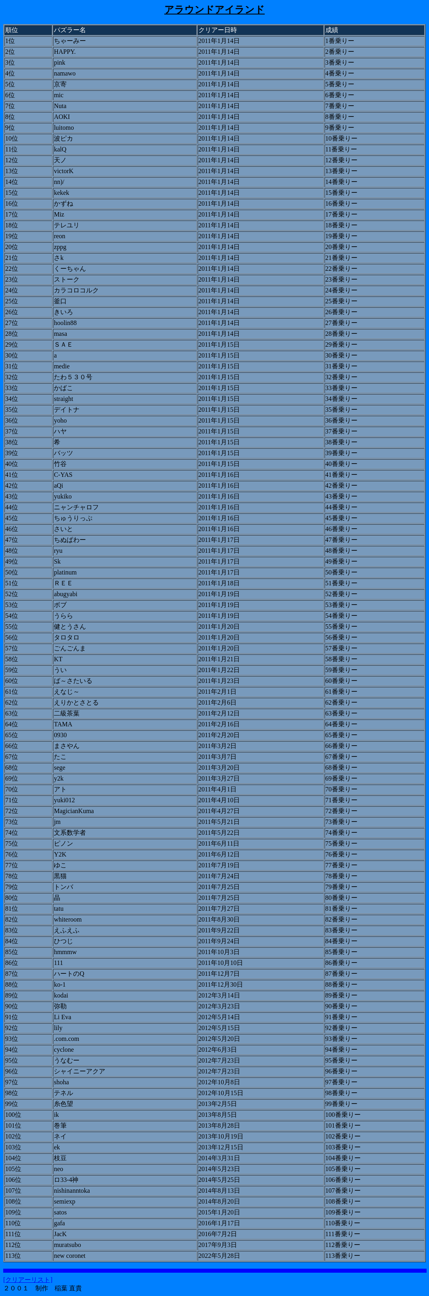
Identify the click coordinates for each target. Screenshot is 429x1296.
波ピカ (63, 138)
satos (60, 1212)
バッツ (63, 453)
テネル (63, 1093)
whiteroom (68, 919)
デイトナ (67, 409)
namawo (65, 73)
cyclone (64, 1049)
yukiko (63, 496)
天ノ (60, 160)
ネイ (60, 1136)
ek (57, 1147)
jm (57, 821)
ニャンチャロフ (76, 507)
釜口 (60, 301)
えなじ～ (67, 691)
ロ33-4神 (66, 1179)
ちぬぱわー (70, 539)
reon (59, 236)
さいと (63, 528)
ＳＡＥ (63, 344)
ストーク (67, 279)
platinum (65, 572)
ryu (58, 550)
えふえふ (67, 930)
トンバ (63, 886)
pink (59, 62)
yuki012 (64, 800)
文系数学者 (70, 832)
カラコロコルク (76, 290)
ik (56, 1114)
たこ (60, 756)
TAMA (63, 724)
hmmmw (65, 951)
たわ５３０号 (73, 377)
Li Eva (62, 1017)
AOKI (62, 116)
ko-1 (59, 984)
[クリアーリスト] (28, 1279)
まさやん (67, 745)
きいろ (63, 312)
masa (60, 333)
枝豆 (60, 1158)
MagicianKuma (74, 810)
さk (58, 257)
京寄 (60, 84)
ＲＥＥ (63, 583)
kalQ (60, 149)
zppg (60, 246)
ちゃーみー (70, 40)
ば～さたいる (73, 680)
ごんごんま (70, 648)
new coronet (70, 1255)
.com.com (66, 1038)
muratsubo (67, 1244)
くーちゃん (70, 268)
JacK (60, 1234)
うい (60, 669)
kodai (61, 995)
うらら (63, 615)
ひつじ (63, 941)
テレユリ (67, 225)
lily (58, 1027)
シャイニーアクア (79, 1071)
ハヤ (60, 431)
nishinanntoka (72, 1190)
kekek (61, 192)
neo (58, 1168)
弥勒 (60, 1006)
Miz (59, 214)
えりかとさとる (76, 702)
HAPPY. (65, 51)
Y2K (60, 854)
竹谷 (60, 463)
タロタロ (67, 637)
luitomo (64, 127)
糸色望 (63, 1103)
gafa (59, 1223)
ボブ (60, 604)
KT (58, 659)
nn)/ (59, 181)
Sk (57, 561)
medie (61, 366)
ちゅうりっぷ (73, 518)
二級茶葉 (67, 713)
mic (58, 95)
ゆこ (60, 865)
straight (63, 398)
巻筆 (60, 1125)
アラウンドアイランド (214, 9)
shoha (61, 1082)
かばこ (63, 387)
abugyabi (66, 594)
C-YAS (63, 474)
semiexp (64, 1201)
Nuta (60, 105)
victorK (64, 171)
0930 (60, 735)
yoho (60, 420)
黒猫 (60, 876)
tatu (58, 908)
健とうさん (70, 626)
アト (60, 789)
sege (59, 767)
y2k (58, 778)
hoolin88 (65, 322)
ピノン (63, 843)
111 (58, 962)
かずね (63, 203)
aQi (58, 485)
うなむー (67, 1060)
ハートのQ (69, 973)
